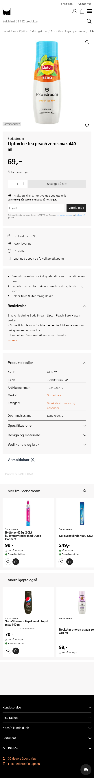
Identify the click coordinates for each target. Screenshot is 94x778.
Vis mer (12, 340)
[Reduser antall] (11, 184)
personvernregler (65, 215)
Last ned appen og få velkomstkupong (39, 258)
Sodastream (16, 138)
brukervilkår (80, 215)
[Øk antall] (23, 184)
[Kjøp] (15, 561)
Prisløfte (19, 251)
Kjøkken (23, 31)
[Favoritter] (8, 561)
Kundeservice (84, 3)
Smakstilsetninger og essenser (68, 31)
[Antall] (17, 184)
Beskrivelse (17, 305)
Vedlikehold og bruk (23, 444)
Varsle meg (76, 208)
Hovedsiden (9, 31)
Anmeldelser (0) (22, 459)
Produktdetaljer (20, 362)
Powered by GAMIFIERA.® (19, 474)
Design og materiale (24, 435)
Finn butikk (66, 3)
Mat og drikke (39, 31)
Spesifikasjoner (20, 425)
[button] (84, 491)
